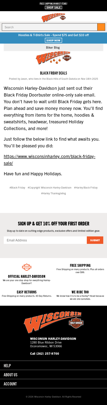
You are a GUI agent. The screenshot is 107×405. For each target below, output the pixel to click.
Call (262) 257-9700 (44, 353)
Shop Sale (53, 7)
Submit (95, 240)
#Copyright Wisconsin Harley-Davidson (49, 187)
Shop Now (53, 40)
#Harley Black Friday (85, 187)
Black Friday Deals (53, 72)
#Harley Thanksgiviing (53, 193)
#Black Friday (17, 187)
